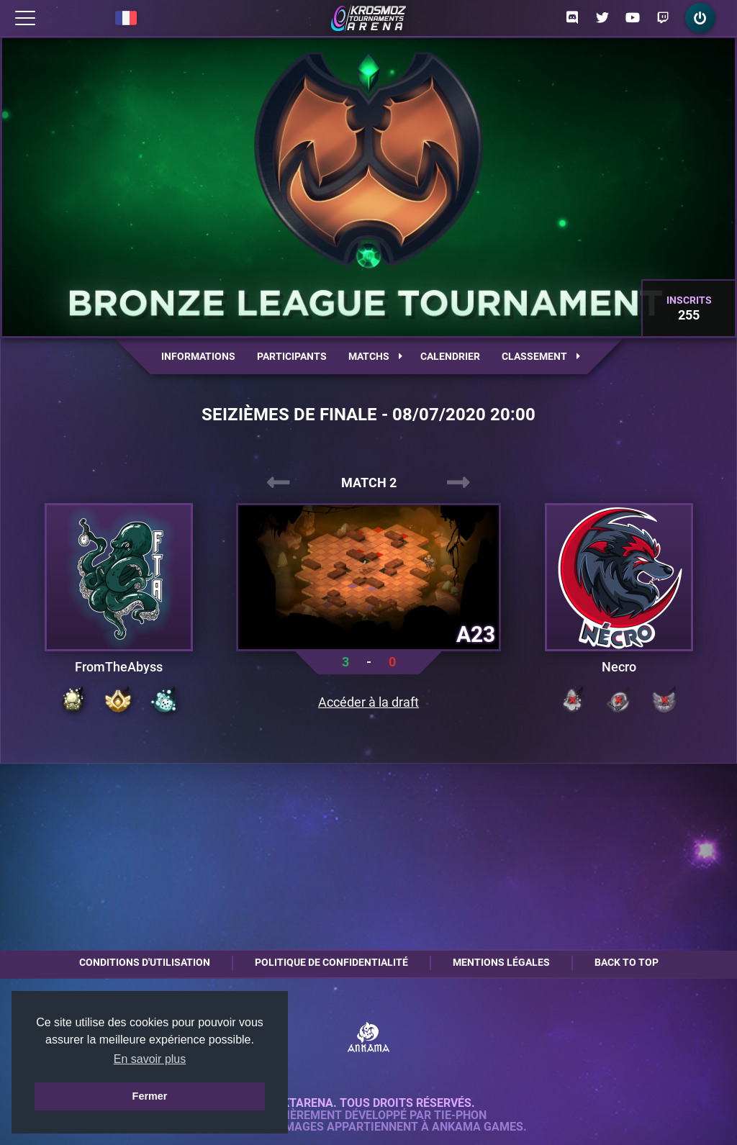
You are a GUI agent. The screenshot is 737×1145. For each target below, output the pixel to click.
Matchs (375, 356)
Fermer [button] (150, 1096)
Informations (198, 356)
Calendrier (450, 356)
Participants (292, 356)
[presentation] (279, 483)
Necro (619, 667)
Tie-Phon (460, 1115)
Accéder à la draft (368, 702)
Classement (541, 356)
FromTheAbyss (119, 667)
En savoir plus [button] (150, 1059)
